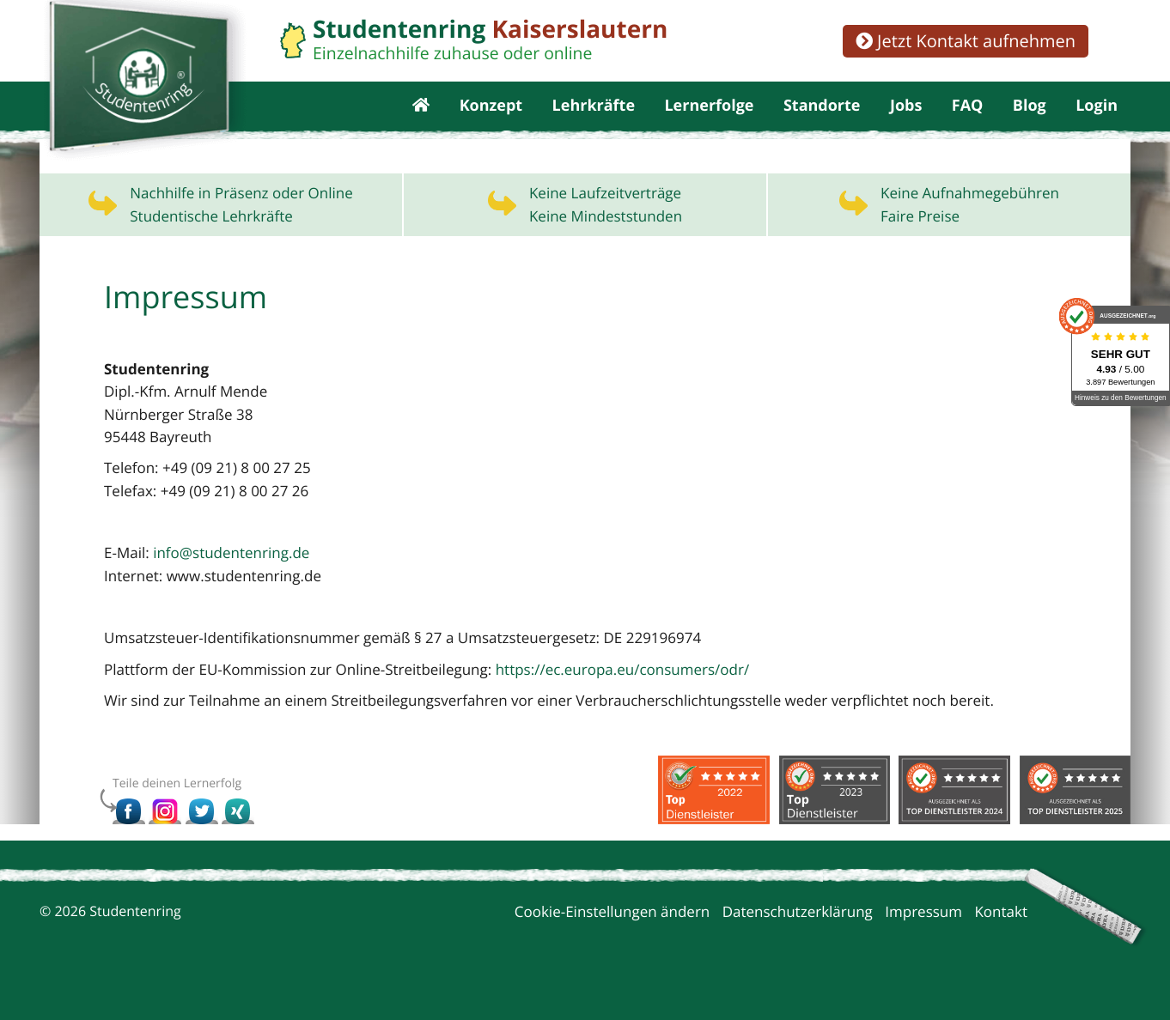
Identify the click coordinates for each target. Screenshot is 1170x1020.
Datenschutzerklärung (797, 940)
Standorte (822, 120)
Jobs (906, 120)
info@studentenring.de (231, 581)
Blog (1029, 120)
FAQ (968, 120)
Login (1097, 120)
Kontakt (1000, 940)
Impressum (923, 940)
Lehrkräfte (593, 120)
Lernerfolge (708, 120)
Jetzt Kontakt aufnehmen (966, 40)
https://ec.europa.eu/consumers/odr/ (623, 697)
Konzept (491, 120)
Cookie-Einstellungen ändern (612, 940)
